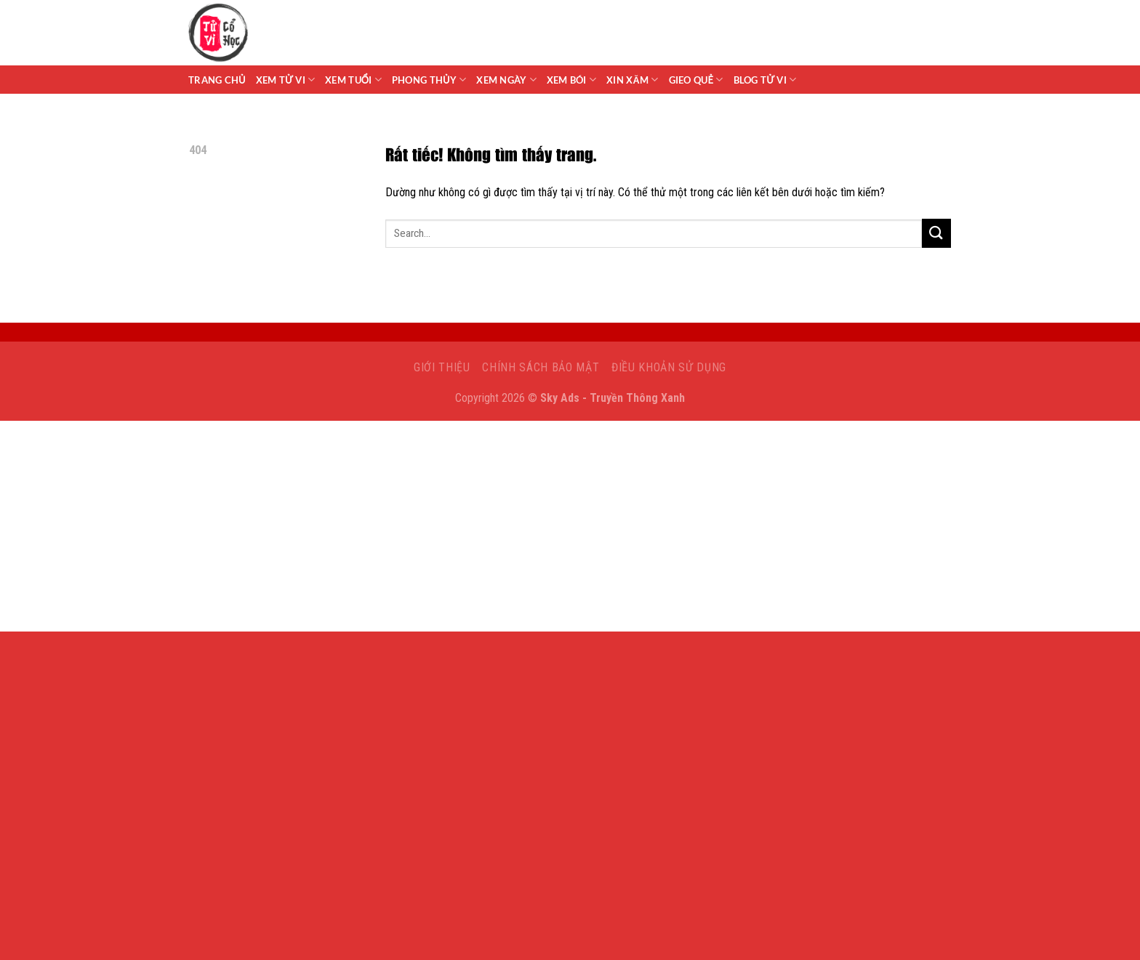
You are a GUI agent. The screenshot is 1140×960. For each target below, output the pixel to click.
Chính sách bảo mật (540, 367)
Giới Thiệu (442, 367)
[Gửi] (936, 233)
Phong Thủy (429, 79)
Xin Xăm (632, 79)
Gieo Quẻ (696, 79)
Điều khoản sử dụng (668, 367)
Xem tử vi (286, 79)
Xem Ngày (506, 79)
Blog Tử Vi (765, 79)
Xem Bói (571, 79)
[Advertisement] (570, 530)
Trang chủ (217, 80)
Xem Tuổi (353, 79)
